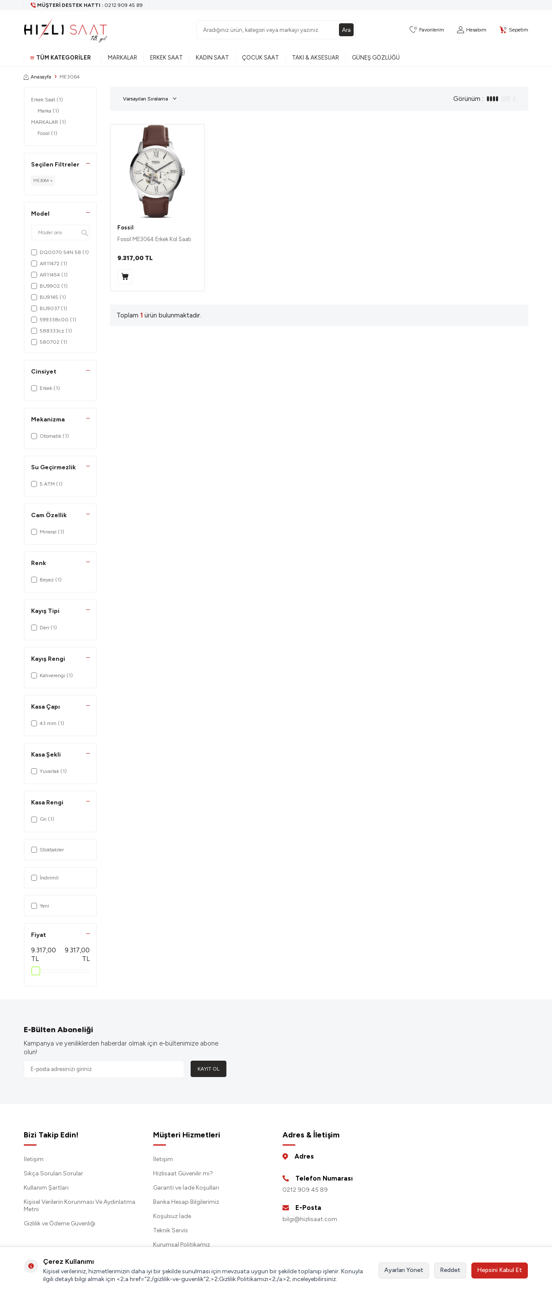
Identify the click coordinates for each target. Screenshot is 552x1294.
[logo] (65, 30)
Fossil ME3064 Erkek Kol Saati (154, 239)
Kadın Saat (212, 57)
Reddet (450, 1270)
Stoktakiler (47, 850)
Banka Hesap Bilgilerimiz (186, 1202)
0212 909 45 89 (305, 1189)
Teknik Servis (170, 1230)
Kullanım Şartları (46, 1187)
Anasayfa (37, 77)
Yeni (40, 906)
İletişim (34, 1159)
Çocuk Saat (260, 57)
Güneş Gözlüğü (376, 57)
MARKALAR (48, 122)
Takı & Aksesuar (315, 57)
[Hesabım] (471, 30)
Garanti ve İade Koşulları (186, 1187)
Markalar (122, 57)
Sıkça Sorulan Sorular (53, 1173)
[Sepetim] (513, 30)
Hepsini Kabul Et (499, 1270)
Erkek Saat (166, 57)
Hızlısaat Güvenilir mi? (183, 1173)
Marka (48, 110)
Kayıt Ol (209, 1069)
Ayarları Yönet (403, 1270)
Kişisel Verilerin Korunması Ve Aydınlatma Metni (79, 1205)
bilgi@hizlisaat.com (309, 1219)
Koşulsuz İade (172, 1216)
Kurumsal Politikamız (181, 1244)
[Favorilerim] (427, 30)
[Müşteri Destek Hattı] (87, 5)
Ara (346, 29)
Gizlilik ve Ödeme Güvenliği (59, 1223)
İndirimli (45, 878)
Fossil (47, 133)
